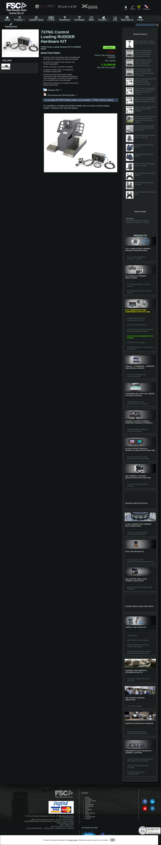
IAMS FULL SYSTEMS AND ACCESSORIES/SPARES (137, 533)
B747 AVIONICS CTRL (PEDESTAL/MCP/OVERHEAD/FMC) (140, 561)
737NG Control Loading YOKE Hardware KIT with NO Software (145, 109)
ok (112, 840)
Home (7, 20)
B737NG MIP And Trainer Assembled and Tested (136, 319)
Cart (139, 9)
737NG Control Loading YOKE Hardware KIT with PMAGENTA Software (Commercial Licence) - (145, 81)
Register (132, 9)
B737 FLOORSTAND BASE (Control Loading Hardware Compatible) (144, 128)
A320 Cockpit (132, 635)
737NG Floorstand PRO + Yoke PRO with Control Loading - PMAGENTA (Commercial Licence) (143, 53)
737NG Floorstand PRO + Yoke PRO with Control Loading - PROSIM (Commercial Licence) (143, 63)
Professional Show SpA (65, 816)
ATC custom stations (134, 706)
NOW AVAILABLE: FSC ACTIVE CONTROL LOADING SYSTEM (137, 221)
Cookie (87, 818)
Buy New (109, 48)
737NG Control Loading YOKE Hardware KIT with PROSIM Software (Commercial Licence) (145, 91)
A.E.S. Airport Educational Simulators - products (136, 258)
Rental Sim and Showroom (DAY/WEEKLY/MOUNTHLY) (137, 733)
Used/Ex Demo (36, 20)
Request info (55, 90)
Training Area (11, 26)
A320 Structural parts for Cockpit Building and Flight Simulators (138, 652)
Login (126, 9)
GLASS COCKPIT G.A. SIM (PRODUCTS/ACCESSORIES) (138, 458)
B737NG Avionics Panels (136, 342)
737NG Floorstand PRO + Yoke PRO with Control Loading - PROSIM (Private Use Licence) (144, 72)
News (91, 20)
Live (115, 20)
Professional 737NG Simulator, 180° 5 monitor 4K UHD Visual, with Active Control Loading (145, 119)
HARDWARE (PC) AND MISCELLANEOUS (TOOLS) (137, 403)
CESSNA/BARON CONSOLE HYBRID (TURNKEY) (137, 430)
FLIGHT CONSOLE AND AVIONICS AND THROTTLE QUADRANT (140, 760)
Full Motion (79, 20)
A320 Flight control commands (138, 640)
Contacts (103, 20)
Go (157, 25)
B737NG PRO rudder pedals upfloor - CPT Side (144, 136)
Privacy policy (73, 840)
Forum (140, 20)
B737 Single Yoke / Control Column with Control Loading (144, 42)
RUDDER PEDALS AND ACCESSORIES (136, 773)
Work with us (127, 20)
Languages (146, 9)
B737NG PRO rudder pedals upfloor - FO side (144, 165)
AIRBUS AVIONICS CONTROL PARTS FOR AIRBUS (138, 646)
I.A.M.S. (51, 20)
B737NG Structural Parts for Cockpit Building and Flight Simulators (140, 330)
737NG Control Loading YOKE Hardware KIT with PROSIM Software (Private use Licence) (145, 99)
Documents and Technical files (60, 94)
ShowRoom (64, 20)
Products (19, 20)
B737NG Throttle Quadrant (136, 325)
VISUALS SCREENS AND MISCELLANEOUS (136, 375)
